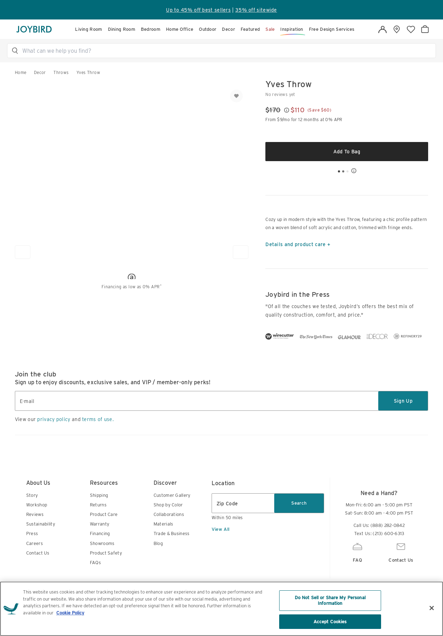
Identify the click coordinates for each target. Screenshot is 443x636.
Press (32, 533)
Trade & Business (172, 533)
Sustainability (40, 524)
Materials (163, 524)
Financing (100, 533)
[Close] (431, 627)
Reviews (35, 514)
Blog (158, 543)
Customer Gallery (172, 495)
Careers (34, 543)
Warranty (99, 524)
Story (32, 495)
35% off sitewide (256, 10)
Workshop (36, 504)
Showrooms (102, 543)
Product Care (104, 514)
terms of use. (98, 419)
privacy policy (53, 419)
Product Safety (106, 553)
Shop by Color (168, 504)
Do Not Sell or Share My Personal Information (330, 619)
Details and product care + (297, 244)
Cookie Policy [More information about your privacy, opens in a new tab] (70, 631)
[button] (224, 51)
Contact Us (38, 553)
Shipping (99, 495)
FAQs (95, 562)
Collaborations (169, 514)
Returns (98, 504)
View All (220, 529)
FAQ (357, 551)
